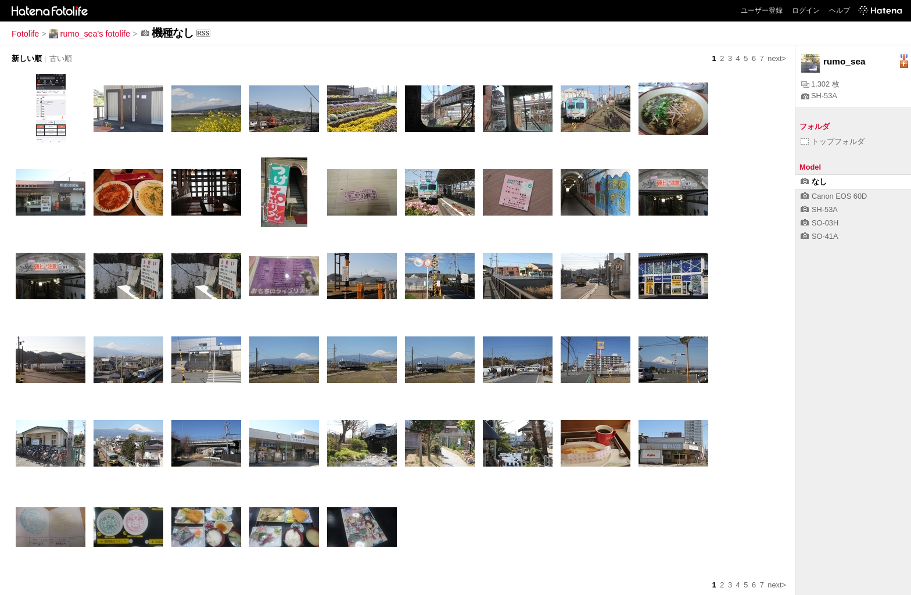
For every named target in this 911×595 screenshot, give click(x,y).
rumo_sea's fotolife (89, 33)
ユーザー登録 (762, 10)
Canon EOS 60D (834, 196)
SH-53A (819, 95)
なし (814, 181)
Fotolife (25, 33)
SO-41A (819, 236)
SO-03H (819, 222)
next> (776, 58)
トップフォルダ (833, 141)
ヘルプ (839, 10)
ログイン (806, 10)
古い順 (60, 58)
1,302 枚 (820, 84)
